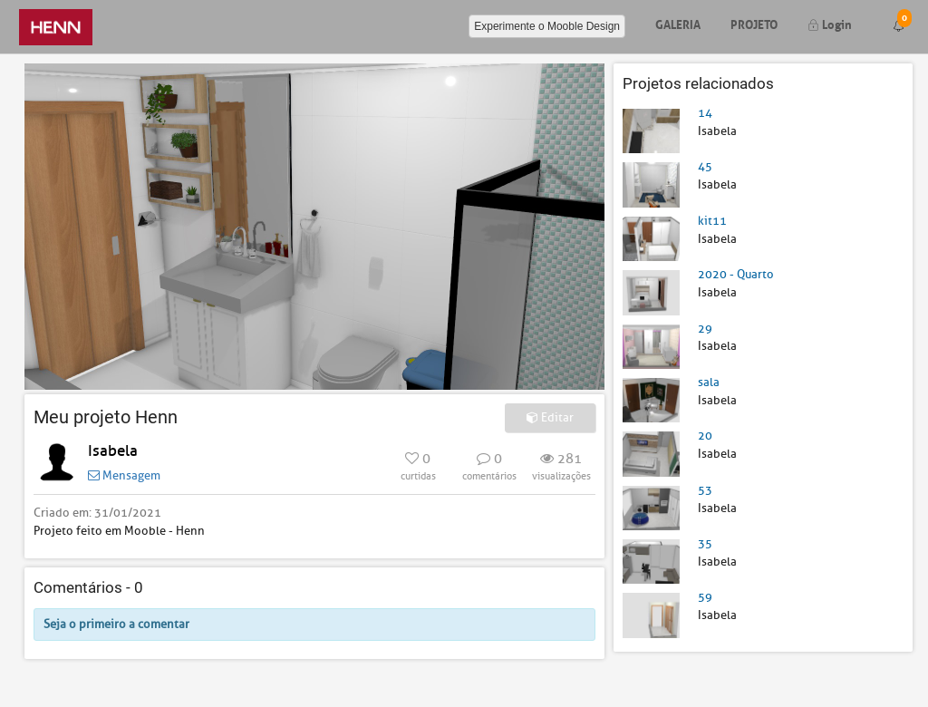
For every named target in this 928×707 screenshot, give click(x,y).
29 (705, 328)
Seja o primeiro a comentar (116, 624)
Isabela (113, 450)
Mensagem (124, 475)
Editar (550, 417)
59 (705, 597)
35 (705, 543)
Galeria (678, 23)
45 (705, 166)
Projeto (754, 23)
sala (709, 382)
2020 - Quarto (736, 274)
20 (705, 435)
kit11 (712, 220)
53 (705, 490)
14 (705, 113)
